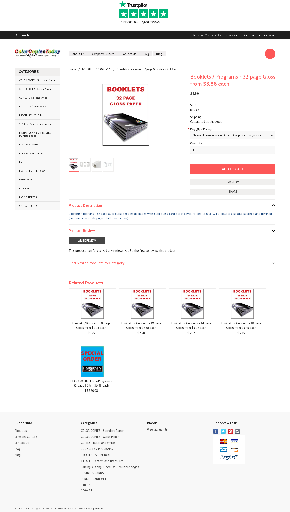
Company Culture (103, 54)
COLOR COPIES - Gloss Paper (35, 88)
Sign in (247, 35)
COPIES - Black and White (33, 97)
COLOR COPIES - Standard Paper (37, 80)
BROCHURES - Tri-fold (30, 115)
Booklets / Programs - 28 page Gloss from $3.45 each (241, 325)
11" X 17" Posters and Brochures (37, 123)
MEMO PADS (25, 179)
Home (72, 69)
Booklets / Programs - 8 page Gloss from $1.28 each (91, 325)
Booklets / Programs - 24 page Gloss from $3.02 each (191, 325)
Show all (86, 490)
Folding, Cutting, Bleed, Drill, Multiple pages (35, 134)
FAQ (146, 54)
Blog (159, 54)
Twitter (223, 431)
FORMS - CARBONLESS (31, 153)
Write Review (87, 240)
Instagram (237, 431)
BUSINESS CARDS (28, 144)
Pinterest (230, 431)
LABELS (23, 162)
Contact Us (129, 54)
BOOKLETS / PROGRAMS (32, 106)
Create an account (265, 35)
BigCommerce (97, 508)
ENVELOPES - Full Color (32, 170)
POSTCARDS (26, 188)
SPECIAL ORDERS (28, 205)
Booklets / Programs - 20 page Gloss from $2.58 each (141, 325)
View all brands (157, 429)
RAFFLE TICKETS (28, 197)
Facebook (216, 431)
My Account (232, 35)
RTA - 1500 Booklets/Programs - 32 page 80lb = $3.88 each (91, 383)
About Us (78, 54)
